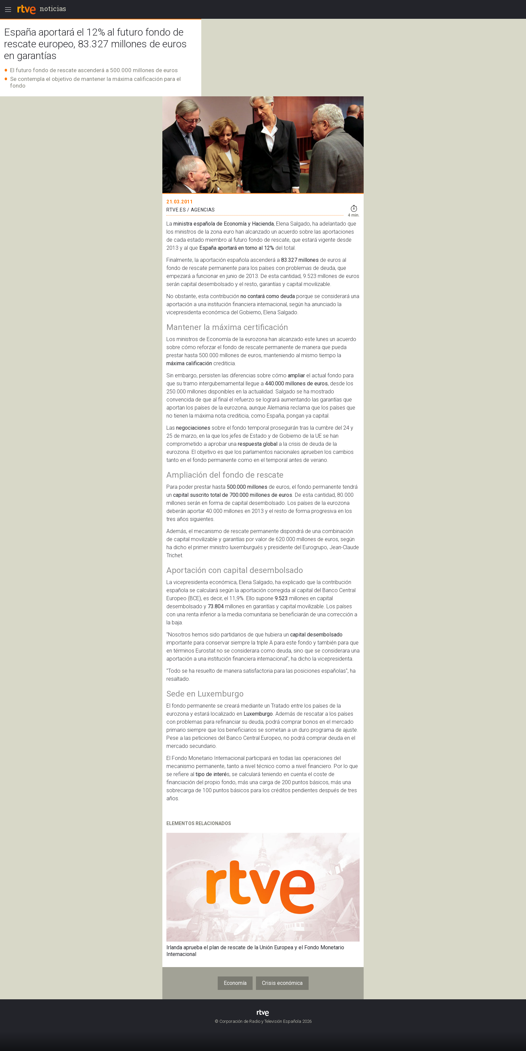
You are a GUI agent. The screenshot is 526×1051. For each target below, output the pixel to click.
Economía (235, 983)
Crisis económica (282, 983)
